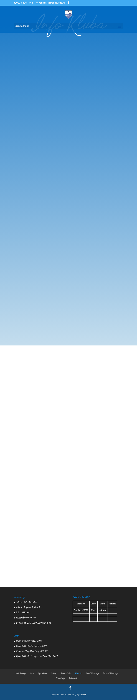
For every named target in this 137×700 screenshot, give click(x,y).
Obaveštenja (60, 678)
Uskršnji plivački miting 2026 (29, 641)
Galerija (53, 673)
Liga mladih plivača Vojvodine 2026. (31, 646)
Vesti (32, 673)
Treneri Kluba (66, 673)
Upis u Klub (42, 673)
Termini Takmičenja (110, 673)
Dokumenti (73, 678)
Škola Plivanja (20, 673)
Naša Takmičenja (92, 673)
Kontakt (78, 673)
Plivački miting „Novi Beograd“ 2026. (32, 651)
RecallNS (82, 695)
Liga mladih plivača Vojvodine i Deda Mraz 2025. (37, 656)
